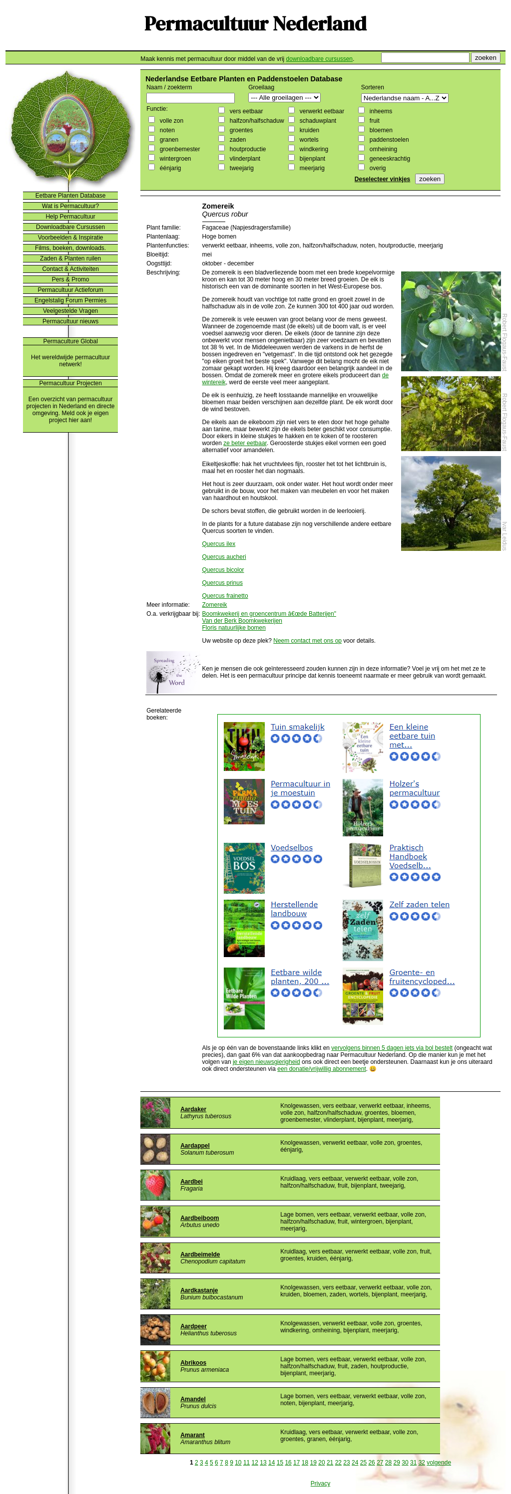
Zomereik (214, 604)
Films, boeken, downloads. (70, 248)
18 (305, 1462)
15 (280, 1462)
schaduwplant (317, 120)
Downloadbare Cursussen (70, 227)
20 (321, 1462)
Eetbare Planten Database (70, 195)
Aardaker (193, 1109)
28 (388, 1462)
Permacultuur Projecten (70, 383)
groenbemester (179, 149)
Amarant (192, 1435)
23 (346, 1462)
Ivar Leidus (504, 536)
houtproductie (247, 149)
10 (238, 1462)
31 (413, 1462)
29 (397, 1462)
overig (377, 168)
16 (288, 1462)
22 (338, 1462)
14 (271, 1462)
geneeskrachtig (389, 158)
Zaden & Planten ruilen (70, 258)
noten (166, 130)
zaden (237, 139)
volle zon (170, 120)
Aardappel (195, 1145)
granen (168, 139)
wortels (308, 139)
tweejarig (240, 168)
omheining (382, 149)
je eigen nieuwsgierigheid (266, 1061)
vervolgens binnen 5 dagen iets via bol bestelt (392, 1047)
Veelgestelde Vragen (70, 310)
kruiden (308, 130)
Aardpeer (193, 1326)
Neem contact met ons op (307, 640)
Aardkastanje (199, 1290)
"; (284, 97)
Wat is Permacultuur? (70, 206)
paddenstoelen (388, 139)
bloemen (380, 130)
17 (296, 1462)
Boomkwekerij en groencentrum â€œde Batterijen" (269, 613)
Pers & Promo (70, 279)
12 (255, 1462)
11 (246, 1462)
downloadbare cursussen (319, 58)
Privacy (320, 1483)
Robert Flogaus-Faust (504, 342)
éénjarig (169, 168)
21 (330, 1462)
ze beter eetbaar (245, 443)
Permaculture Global (70, 341)
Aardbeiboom (199, 1218)
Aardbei (191, 1181)
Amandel (193, 1399)
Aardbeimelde (200, 1254)
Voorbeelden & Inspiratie (70, 237)
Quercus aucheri (224, 556)
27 (380, 1462)
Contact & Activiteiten (70, 268)
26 (371, 1462)
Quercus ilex (219, 543)
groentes (240, 130)
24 (355, 1462)
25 (363, 1462)
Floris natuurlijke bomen (234, 627)
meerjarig (311, 168)
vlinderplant (244, 158)
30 (405, 1462)
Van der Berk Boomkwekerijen (242, 620)
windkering (313, 149)
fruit (373, 120)
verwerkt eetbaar (321, 111)
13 (263, 1462)
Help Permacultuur (70, 216)
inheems (380, 111)
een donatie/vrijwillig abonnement (321, 1068)
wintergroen (174, 158)
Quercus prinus (222, 582)
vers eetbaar (245, 111)
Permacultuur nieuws (70, 321)
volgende (439, 1462)
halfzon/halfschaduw (256, 120)
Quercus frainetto (225, 595)
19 (313, 1462)
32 (422, 1462)
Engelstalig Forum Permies (70, 300)
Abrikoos (193, 1362)
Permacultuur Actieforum (70, 289)
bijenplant (311, 158)
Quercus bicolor (223, 569)
